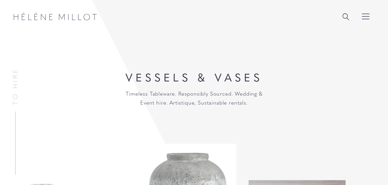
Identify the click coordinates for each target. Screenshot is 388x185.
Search (345, 16)
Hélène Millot (55, 16)
